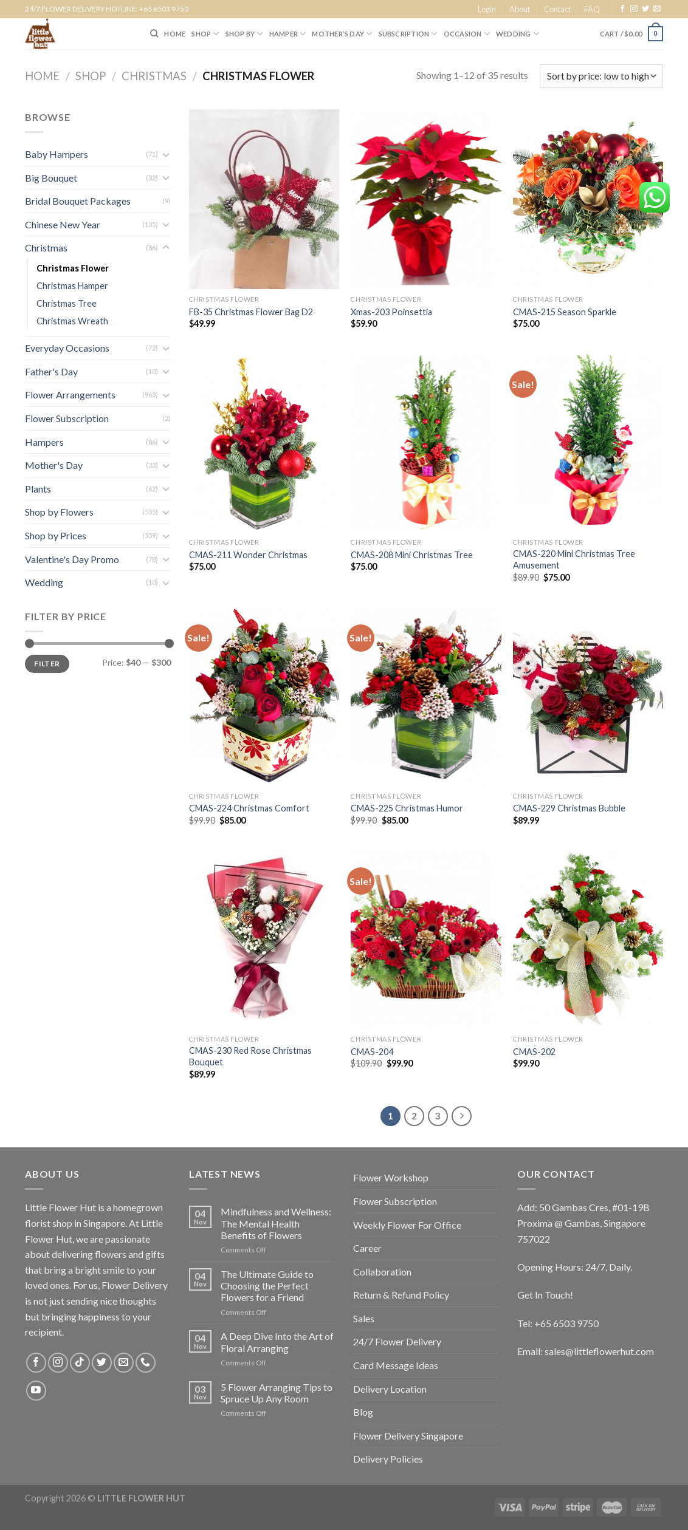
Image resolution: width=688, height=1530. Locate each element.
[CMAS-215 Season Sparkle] (588, 199)
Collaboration (382, 1271)
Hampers (44, 442)
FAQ (592, 9)
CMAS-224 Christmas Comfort (249, 808)
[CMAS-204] (426, 939)
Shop (90, 76)
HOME (174, 34)
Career (367, 1248)
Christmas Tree (66, 303)
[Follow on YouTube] (36, 1391)
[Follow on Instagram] (634, 9)
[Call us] (146, 1363)
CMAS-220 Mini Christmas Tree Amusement (574, 559)
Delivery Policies (388, 1458)
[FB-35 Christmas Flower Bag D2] (264, 199)
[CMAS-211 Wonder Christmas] (264, 442)
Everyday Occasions (67, 347)
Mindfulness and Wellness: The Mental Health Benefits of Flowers (276, 1223)
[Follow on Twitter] (645, 9)
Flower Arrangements (70, 394)
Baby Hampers (56, 154)
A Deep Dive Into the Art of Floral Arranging (277, 1341)
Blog (363, 1412)
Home (42, 76)
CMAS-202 (534, 1052)
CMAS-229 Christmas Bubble (569, 808)
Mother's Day (54, 465)
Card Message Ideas (395, 1365)
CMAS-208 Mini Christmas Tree (412, 555)
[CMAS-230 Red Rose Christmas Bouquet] (264, 939)
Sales (363, 1318)
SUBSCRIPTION (408, 33)
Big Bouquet (51, 177)
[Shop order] (601, 76)
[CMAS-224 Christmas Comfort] (264, 696)
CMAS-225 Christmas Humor (407, 808)
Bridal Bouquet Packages (78, 201)
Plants (38, 488)
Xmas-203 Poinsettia (391, 312)
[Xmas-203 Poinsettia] (426, 199)
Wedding (517, 33)
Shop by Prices (55, 535)
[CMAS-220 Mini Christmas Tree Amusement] (588, 442)
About (519, 9)
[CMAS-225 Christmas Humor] (426, 696)
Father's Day (51, 371)
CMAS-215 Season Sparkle (564, 312)
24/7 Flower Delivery (397, 1341)
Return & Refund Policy (401, 1294)
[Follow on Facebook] (622, 9)
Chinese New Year (62, 224)
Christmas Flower (72, 268)
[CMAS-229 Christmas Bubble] (588, 696)
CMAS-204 (372, 1052)
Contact (557, 9)
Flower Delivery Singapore (408, 1435)
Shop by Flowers (59, 511)
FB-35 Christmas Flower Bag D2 (251, 312)
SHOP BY (244, 33)
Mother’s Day (342, 33)
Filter (47, 663)
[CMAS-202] (588, 939)
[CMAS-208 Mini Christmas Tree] (426, 442)
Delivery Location (390, 1389)
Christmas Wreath (72, 321)
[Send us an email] (657, 9)
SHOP (205, 33)
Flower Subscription (67, 418)
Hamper (287, 33)
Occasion (467, 33)
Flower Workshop (390, 1177)
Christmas (154, 76)
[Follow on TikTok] (80, 1363)
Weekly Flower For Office (407, 1225)
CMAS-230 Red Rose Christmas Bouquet (250, 1056)
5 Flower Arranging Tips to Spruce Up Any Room (276, 1392)
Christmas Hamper (72, 286)
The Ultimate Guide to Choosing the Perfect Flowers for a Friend (267, 1285)
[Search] (154, 33)
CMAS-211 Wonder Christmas (248, 555)
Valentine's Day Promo (72, 559)
